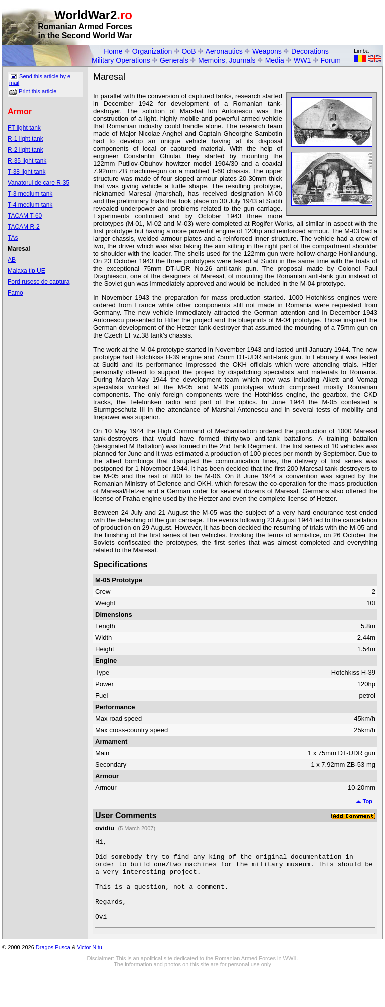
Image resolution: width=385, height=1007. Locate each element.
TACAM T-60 (25, 215)
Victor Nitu (89, 964)
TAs (13, 237)
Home (113, 51)
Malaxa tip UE (26, 270)
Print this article (37, 91)
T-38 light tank (26, 171)
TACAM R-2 (24, 226)
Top (364, 801)
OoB (188, 51)
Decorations (310, 51)
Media (274, 60)
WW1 (302, 60)
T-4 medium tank (30, 204)
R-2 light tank (25, 149)
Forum (331, 60)
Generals (174, 60)
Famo (15, 292)
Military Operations (121, 60)
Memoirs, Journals (226, 60)
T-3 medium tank (30, 193)
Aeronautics (224, 51)
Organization (152, 51)
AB (12, 259)
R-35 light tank (27, 160)
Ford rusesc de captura (38, 281)
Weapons (267, 51)
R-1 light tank (25, 138)
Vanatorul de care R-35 (38, 182)
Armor (20, 111)
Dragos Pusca (53, 964)
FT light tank (24, 127)
